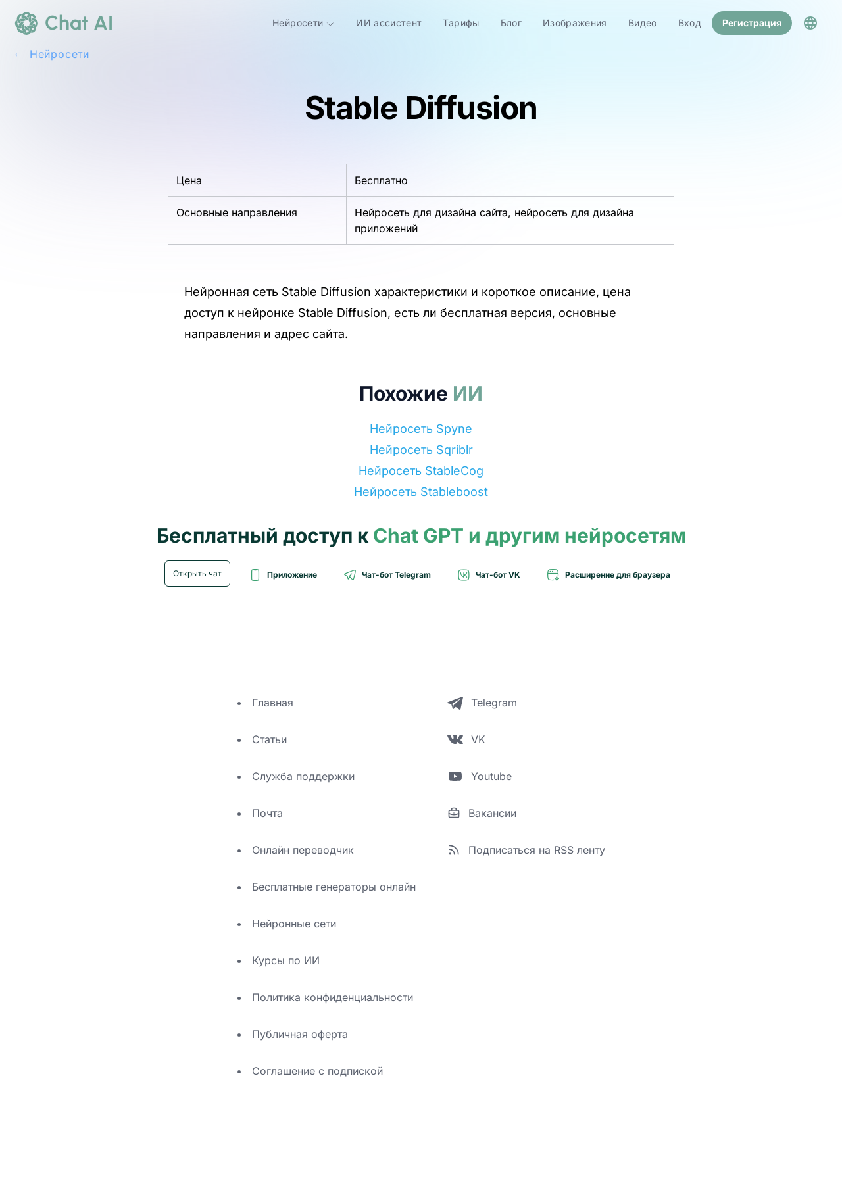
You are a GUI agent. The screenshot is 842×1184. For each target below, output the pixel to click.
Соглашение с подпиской (317, 1070)
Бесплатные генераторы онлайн (334, 886)
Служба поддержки (303, 776)
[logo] (63, 23)
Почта (267, 813)
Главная (272, 702)
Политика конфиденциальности (332, 997)
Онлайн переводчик (303, 849)
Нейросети (303, 23)
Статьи (269, 739)
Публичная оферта (300, 1034)
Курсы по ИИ (286, 960)
